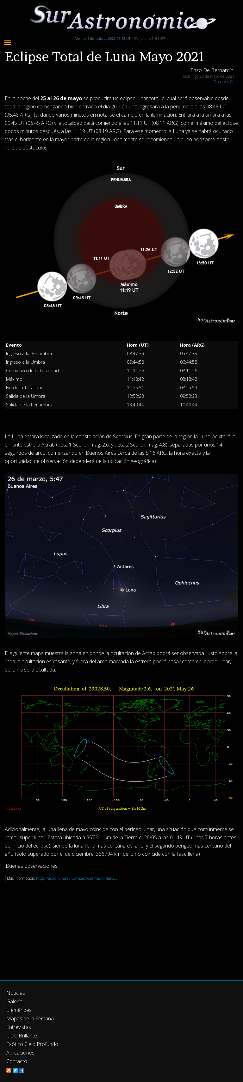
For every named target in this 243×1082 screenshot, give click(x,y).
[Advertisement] (121, 926)
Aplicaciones (20, 1052)
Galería (14, 1001)
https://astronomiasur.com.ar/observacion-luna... (76, 878)
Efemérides (19, 1009)
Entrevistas (18, 1027)
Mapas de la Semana (30, 1018)
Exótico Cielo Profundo (32, 1044)
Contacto (16, 1061)
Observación (223, 81)
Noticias (15, 992)
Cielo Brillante (21, 1035)
